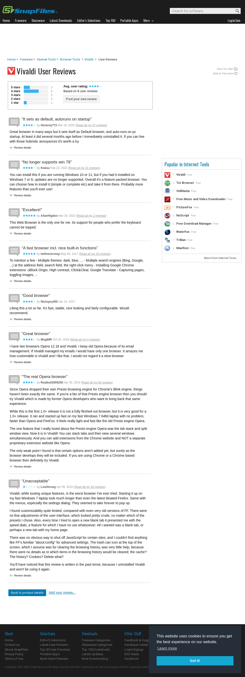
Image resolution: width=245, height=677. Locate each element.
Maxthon (182, 248)
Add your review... (62, 592)
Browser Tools (70, 59)
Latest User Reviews (54, 645)
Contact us (12, 645)
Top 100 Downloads (96, 649)
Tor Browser (185, 183)
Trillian (181, 240)
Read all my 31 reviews (84, 168)
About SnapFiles (16, 649)
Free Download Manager (194, 223)
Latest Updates (92, 654)
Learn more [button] (167, 648)
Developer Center (136, 645)
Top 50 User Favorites (55, 649)
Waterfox (183, 232)
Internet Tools (46, 59)
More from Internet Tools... (221, 258)
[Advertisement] (122, 40)
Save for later (225, 69)
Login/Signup (133, 649)
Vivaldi (88, 59)
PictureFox (184, 207)
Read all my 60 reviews (97, 382)
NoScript (182, 215)
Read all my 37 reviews (91, 125)
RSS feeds (131, 654)
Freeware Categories (96, 640)
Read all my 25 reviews (95, 254)
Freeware (26, 59)
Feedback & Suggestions (142, 640)
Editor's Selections (53, 640)
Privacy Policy (14, 654)
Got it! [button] (195, 661)
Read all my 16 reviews (89, 487)
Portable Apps (50, 654)
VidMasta (183, 191)
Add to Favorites (223, 73)
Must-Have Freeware (54, 658)
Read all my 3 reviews (91, 215)
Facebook (131, 658)
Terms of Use (14, 658)
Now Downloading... (96, 658)
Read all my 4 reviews (85, 339)
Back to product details (27, 592)
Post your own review (81, 99)
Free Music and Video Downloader (201, 199)
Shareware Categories (97, 645)
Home (11, 59)
